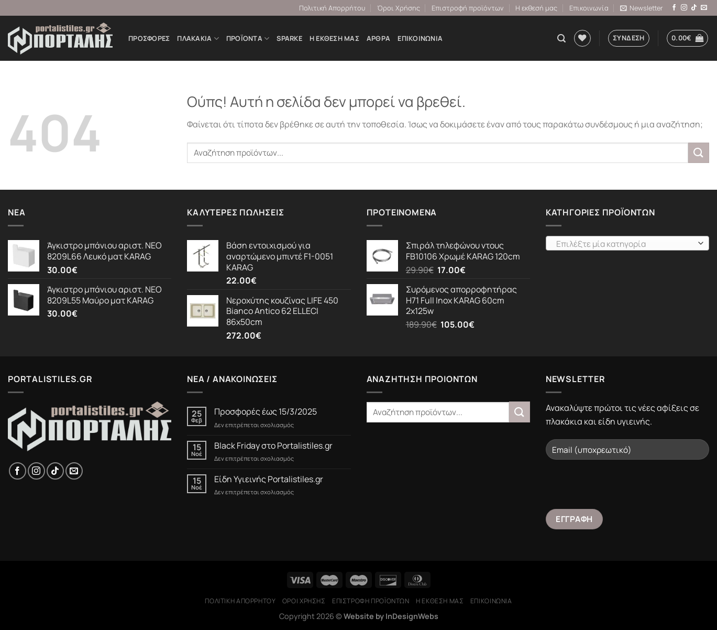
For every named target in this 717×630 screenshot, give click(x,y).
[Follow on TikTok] (694, 8)
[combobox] (627, 243)
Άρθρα (378, 38)
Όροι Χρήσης (398, 8)
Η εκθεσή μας (536, 8)
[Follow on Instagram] (684, 8)
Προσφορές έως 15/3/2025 (265, 412)
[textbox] (624, 243)
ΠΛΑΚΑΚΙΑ (198, 39)
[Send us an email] (704, 8)
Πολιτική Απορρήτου (332, 8)
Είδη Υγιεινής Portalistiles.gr (268, 479)
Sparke (289, 38)
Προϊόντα (248, 39)
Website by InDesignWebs (391, 616)
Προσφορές (149, 38)
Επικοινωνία (589, 8)
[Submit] (698, 153)
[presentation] (625, 488)
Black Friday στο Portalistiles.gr (273, 446)
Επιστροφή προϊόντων (468, 8)
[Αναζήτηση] (561, 38)
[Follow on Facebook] (674, 8)
